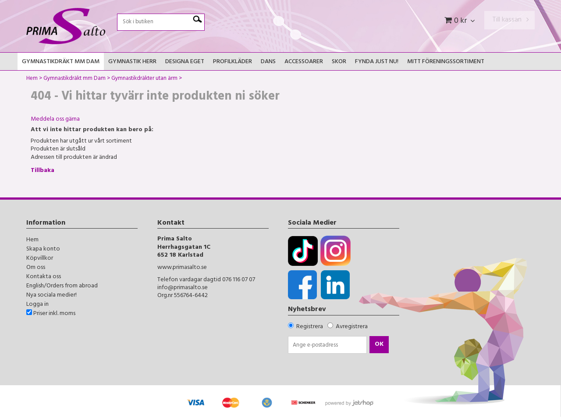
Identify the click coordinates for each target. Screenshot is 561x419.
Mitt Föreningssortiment (445, 62)
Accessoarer (303, 62)
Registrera (309, 327)
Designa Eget (184, 62)
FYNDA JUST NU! (376, 62)
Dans (268, 62)
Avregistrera (352, 327)
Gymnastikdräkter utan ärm (144, 79)
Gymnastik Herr (132, 62)
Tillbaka (42, 171)
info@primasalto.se (182, 288)
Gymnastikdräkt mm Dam (60, 62)
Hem (32, 79)
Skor (339, 62)
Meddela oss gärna (55, 119)
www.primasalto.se (182, 268)
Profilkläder (232, 62)
